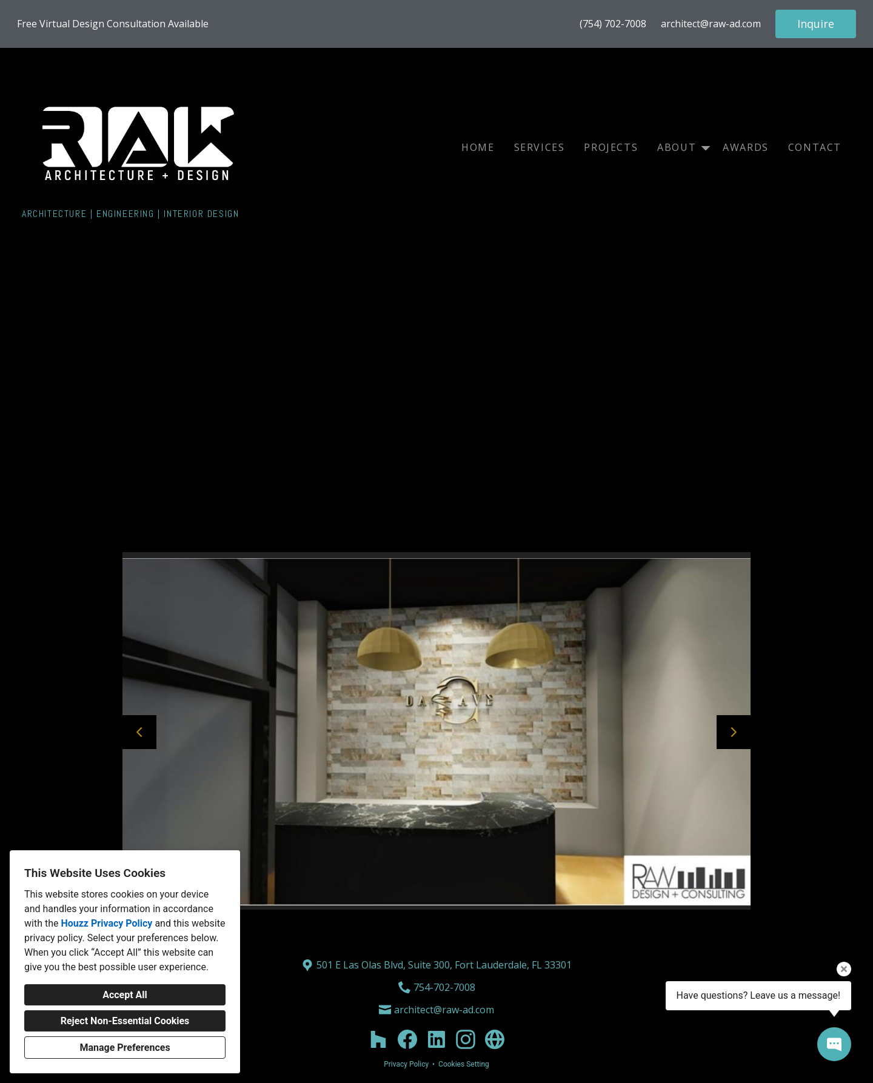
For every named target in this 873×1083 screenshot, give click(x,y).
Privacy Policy (406, 1064)
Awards (746, 147)
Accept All (124, 995)
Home (477, 147)
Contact (814, 147)
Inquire (815, 23)
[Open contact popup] (834, 1044)
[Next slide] (734, 732)
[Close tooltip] (844, 969)
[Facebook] (407, 1039)
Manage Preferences (124, 1047)
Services (539, 147)
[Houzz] (378, 1039)
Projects (611, 147)
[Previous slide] (139, 732)
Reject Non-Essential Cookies (125, 1021)
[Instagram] (465, 1039)
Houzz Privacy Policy (106, 923)
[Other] (494, 1039)
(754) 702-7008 (613, 24)
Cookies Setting (463, 1064)
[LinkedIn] (436, 1039)
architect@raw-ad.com (711, 24)
